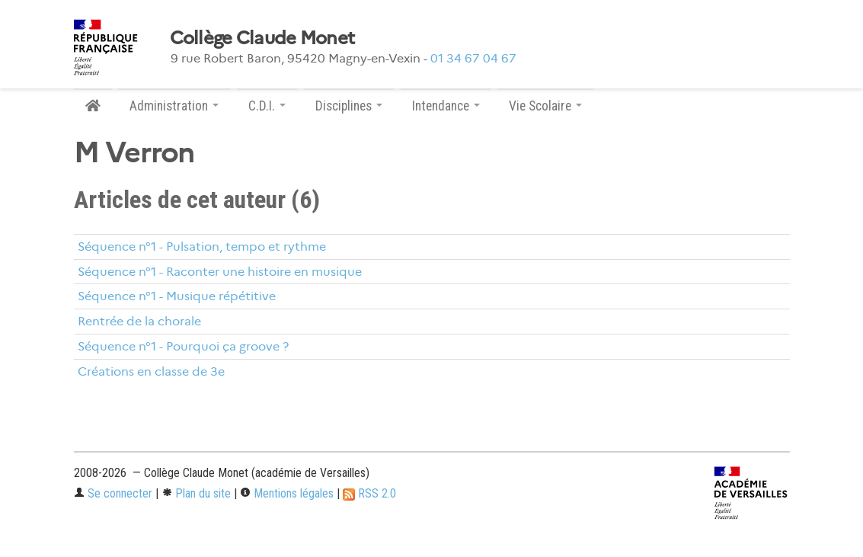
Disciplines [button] (348, 106)
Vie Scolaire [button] (545, 106)
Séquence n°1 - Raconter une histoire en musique (220, 271)
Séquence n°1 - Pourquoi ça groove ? (183, 346)
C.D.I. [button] (267, 106)
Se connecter (113, 493)
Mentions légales (287, 493)
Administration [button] (174, 106)
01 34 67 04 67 (473, 58)
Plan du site (196, 493)
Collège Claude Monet (262, 38)
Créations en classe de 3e (151, 371)
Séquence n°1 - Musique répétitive (177, 296)
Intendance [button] (446, 106)
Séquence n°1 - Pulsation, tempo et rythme (202, 246)
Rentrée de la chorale (139, 321)
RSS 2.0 (369, 493)
